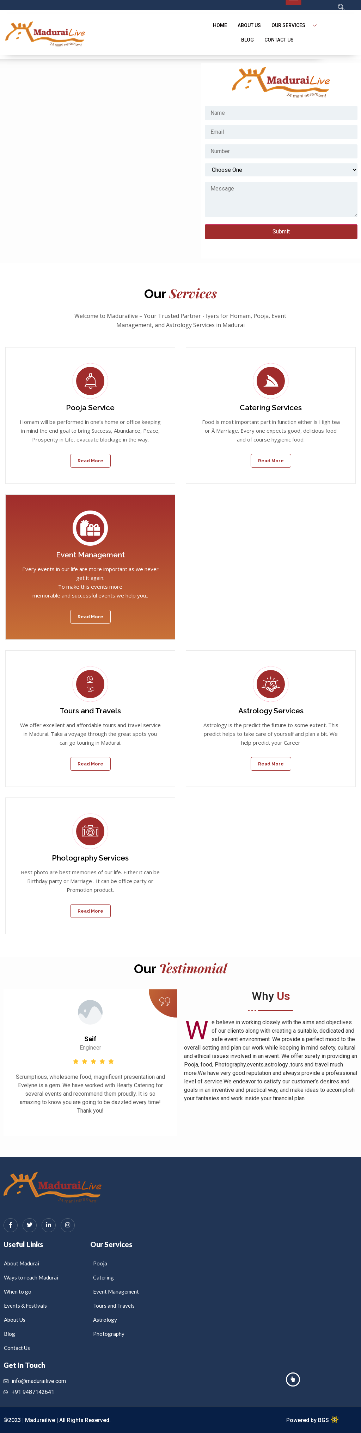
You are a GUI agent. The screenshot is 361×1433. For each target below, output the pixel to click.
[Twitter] (30, 1225)
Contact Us (279, 40)
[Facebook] (11, 1225)
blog (247, 40)
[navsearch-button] (327, 8)
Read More (90, 460)
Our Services (296, 25)
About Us (249, 25)
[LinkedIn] (49, 1225)
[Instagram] (68, 1225)
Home (220, 25)
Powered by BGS (308, 1420)
